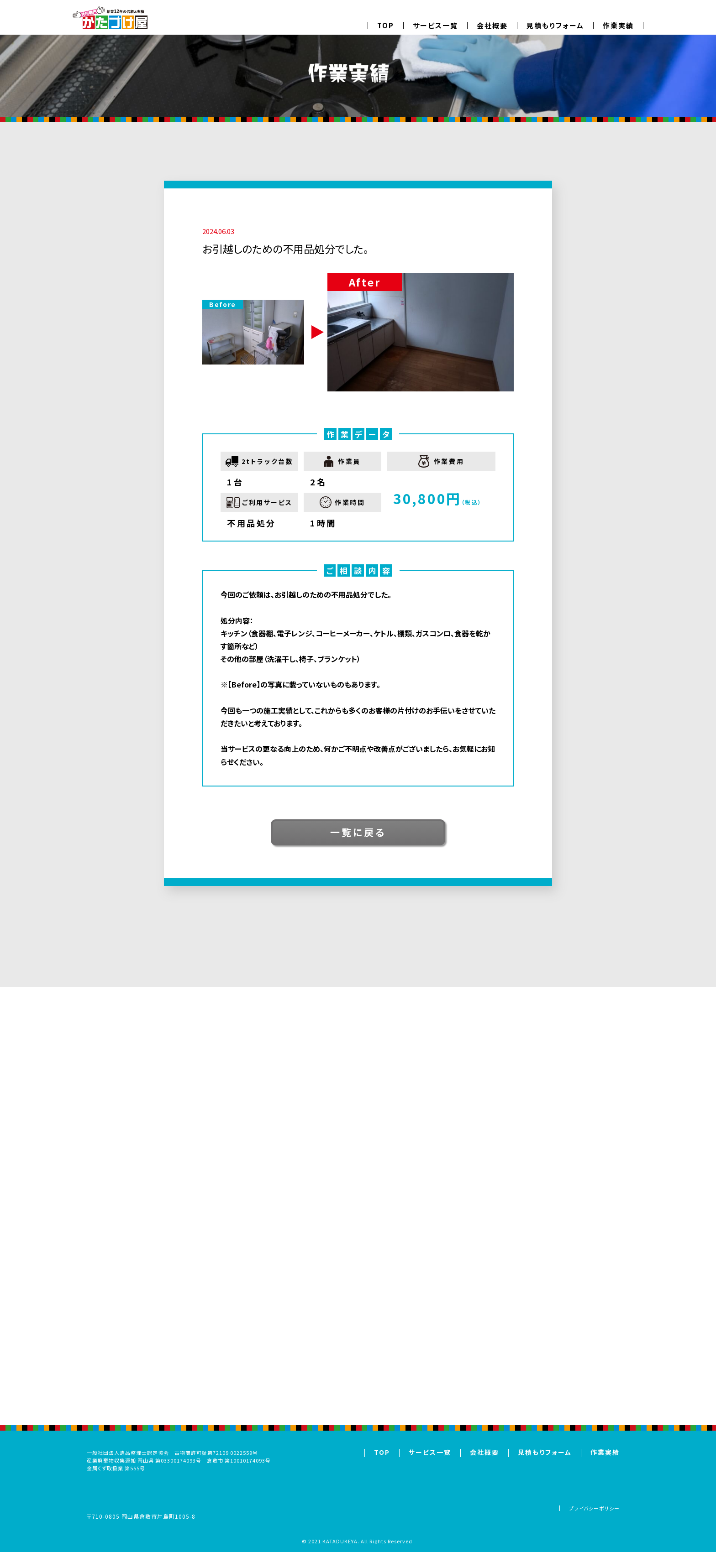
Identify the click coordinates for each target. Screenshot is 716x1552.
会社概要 (492, 25)
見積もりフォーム (555, 25)
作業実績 (618, 25)
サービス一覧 (435, 25)
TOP (385, 25)
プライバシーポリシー (594, 1508)
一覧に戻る (358, 832)
